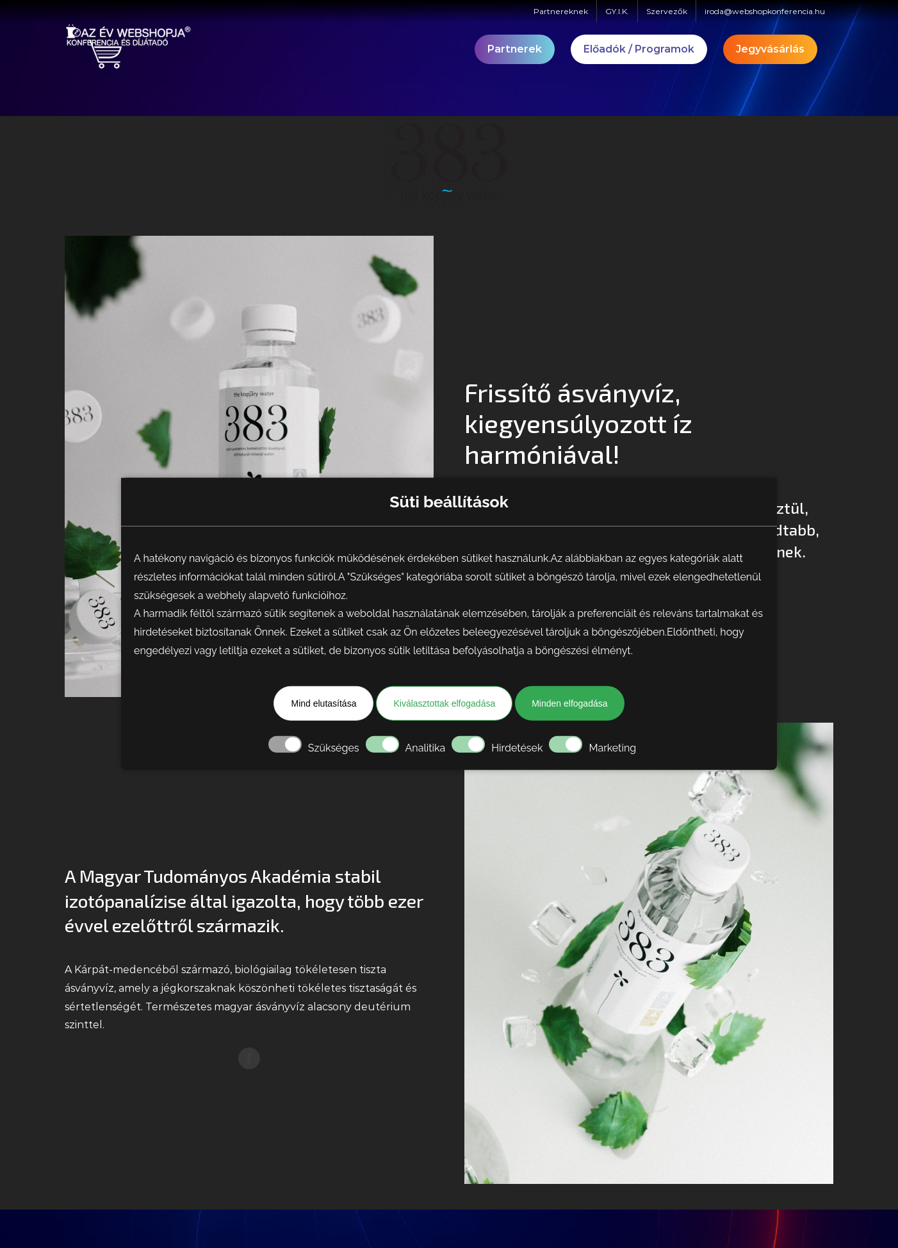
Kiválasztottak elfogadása (444, 703)
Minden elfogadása (569, 703)
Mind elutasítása (323, 703)
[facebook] (249, 1058)
